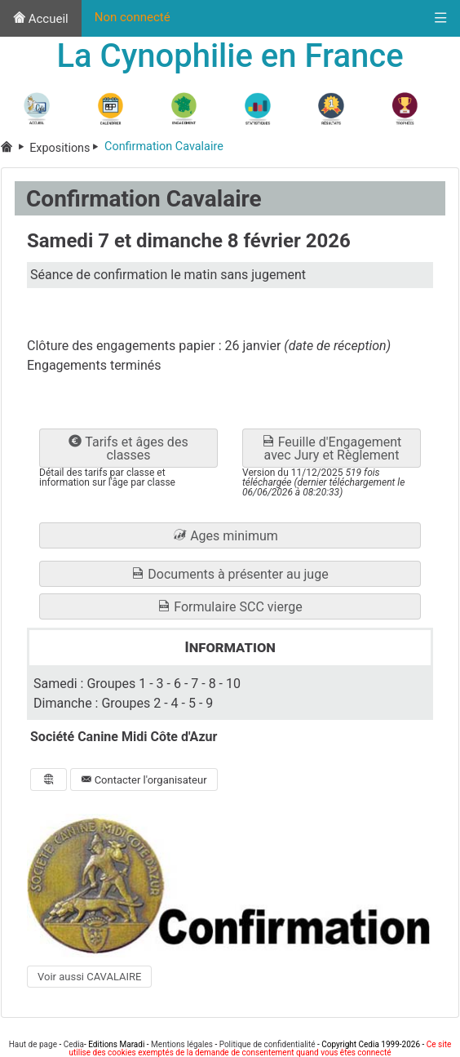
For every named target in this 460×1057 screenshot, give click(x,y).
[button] (230, 535)
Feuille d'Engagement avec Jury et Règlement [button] (332, 448)
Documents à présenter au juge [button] (229, 574)
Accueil (41, 18)
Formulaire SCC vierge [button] (229, 607)
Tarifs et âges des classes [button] (128, 448)
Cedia (74, 1044)
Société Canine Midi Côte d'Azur (123, 736)
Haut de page (33, 1044)
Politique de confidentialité (267, 1044)
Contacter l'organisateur (143, 780)
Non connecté (132, 17)
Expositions (66, 148)
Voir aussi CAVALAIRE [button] (89, 976)
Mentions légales (182, 1044)
